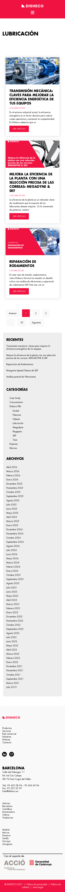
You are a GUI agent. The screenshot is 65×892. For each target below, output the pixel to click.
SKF (14, 436)
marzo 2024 (12, 562)
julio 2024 (11, 550)
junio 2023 (11, 592)
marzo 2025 (12, 521)
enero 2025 (12, 525)
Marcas (13, 448)
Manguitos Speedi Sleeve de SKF (22, 370)
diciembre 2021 (14, 666)
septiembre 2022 (15, 629)
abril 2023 (11, 600)
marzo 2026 (12, 471)
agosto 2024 (13, 546)
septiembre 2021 (15, 679)
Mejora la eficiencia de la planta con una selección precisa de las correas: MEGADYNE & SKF (31, 182)
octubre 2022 (13, 625)
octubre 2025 (13, 492)
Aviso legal (38, 887)
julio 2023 (11, 587)
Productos (7, 728)
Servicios (6, 731)
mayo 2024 (12, 558)
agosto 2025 (13, 500)
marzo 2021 (12, 683)
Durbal (16, 411)
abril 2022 (11, 650)
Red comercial (9, 734)
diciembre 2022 (14, 616)
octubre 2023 (13, 575)
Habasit (16, 419)
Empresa (14, 444)
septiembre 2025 (15, 496)
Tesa (15, 440)
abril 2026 (11, 467)
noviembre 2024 (14, 533)
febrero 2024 (13, 567)
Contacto (6, 742)
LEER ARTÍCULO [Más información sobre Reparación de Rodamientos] (19, 291)
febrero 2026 (13, 475)
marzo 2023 (12, 604)
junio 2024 (11, 554)
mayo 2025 (12, 513)
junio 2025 (11, 509)
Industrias (6, 737)
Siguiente (36, 322)
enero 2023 (12, 612)
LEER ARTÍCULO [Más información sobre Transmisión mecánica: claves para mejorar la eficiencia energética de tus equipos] (19, 129)
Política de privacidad (37, 884)
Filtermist (17, 415)
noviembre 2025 (14, 488)
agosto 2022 (13, 633)
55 (23, 321)
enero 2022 (12, 662)
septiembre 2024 (15, 542)
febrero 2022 (13, 658)
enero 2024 (12, 571)
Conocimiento (16, 402)
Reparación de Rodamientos (19, 364)
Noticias (6, 739)
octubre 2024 (13, 538)
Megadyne (18, 427)
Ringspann (17, 431)
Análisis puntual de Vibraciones (21, 377)
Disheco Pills (15, 406)
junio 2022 (11, 641)
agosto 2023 (13, 583)
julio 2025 (11, 505)
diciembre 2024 (14, 529)
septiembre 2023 (15, 579)
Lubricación (18, 423)
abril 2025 (11, 517)
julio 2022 (11, 637)
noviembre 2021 (14, 670)
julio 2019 (11, 687)
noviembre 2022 (14, 621)
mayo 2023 (12, 596)
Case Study (15, 398)
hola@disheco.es (10, 791)
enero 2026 (12, 479)
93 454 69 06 (31, 785)
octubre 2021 (13, 675)
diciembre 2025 (14, 484)
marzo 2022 (12, 654)
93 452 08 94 (14, 785)
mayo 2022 (12, 645)
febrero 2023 (13, 608)
